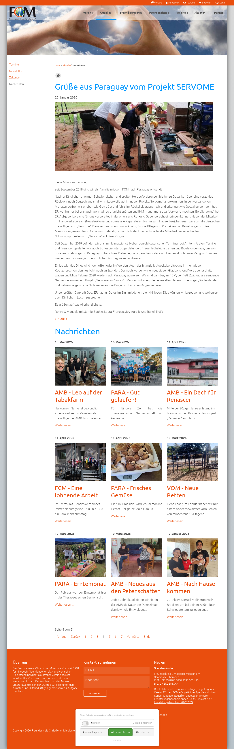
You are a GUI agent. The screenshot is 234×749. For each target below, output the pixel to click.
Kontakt (158, 2)
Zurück (62, 319)
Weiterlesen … (64, 425)
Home (57, 65)
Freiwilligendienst (131, 12)
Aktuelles (105, 12)
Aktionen (200, 12)
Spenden (206, 2)
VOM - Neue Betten (183, 491)
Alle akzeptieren (120, 732)
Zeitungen (15, 77)
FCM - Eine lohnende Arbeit (76, 491)
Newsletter (15, 71)
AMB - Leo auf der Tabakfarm (78, 396)
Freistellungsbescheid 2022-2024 (173, 702)
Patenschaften (158, 12)
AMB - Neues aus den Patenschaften (136, 587)
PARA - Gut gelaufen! (125, 396)
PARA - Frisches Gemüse (131, 491)
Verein (87, 12)
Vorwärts (133, 636)
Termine (14, 64)
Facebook (174, 2)
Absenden (95, 693)
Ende (147, 636)
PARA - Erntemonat (80, 583)
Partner (218, 12)
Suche (221, 2)
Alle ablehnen (143, 732)
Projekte (181, 12)
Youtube (190, 2)
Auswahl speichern (94, 732)
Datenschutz (117, 740)
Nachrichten (16, 84)
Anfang (61, 636)
